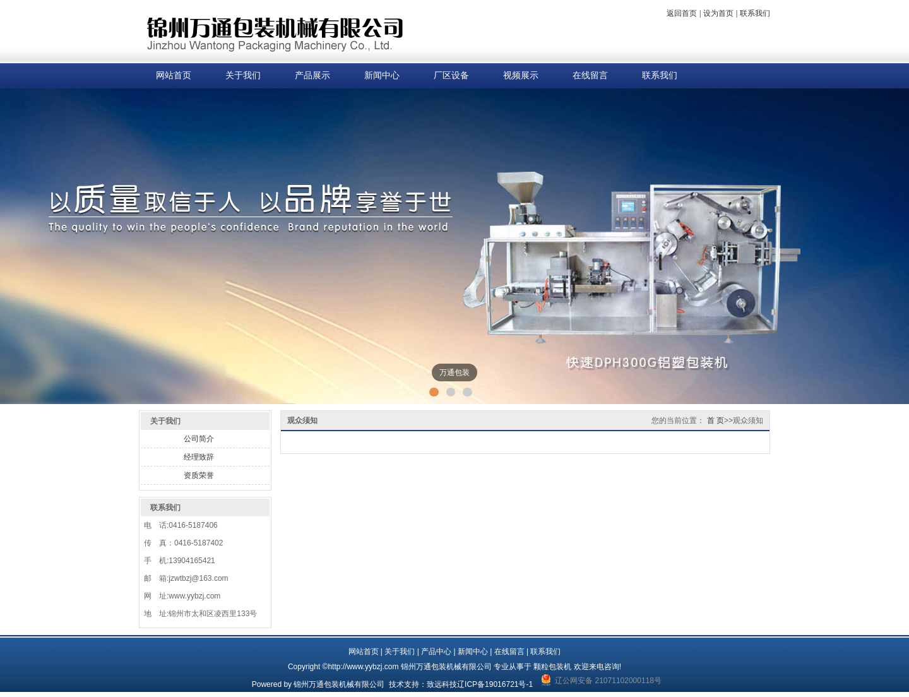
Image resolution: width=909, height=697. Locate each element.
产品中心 (436, 651)
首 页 (715, 420)
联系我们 (755, 13)
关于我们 (243, 75)
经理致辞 (199, 457)
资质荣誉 (199, 475)
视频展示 (520, 75)
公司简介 (199, 438)
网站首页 (173, 75)
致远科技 (442, 684)
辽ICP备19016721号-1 (495, 684)
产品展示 (312, 75)
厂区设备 (451, 75)
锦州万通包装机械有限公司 (339, 684)
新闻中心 (382, 75)
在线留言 (590, 75)
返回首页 (682, 13)
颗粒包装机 (552, 666)
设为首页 (718, 13)
